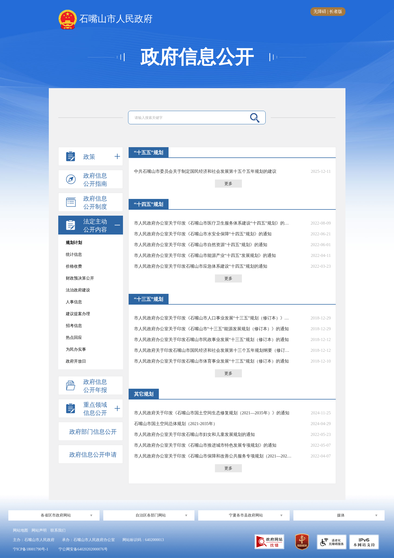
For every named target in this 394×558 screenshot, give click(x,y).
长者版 (335, 11)
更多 (228, 183)
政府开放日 (76, 361)
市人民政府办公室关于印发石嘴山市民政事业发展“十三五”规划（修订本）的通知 (211, 339)
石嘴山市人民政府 (105, 19)
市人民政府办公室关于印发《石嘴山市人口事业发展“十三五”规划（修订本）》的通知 (213, 318)
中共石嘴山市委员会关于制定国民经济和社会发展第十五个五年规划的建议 (205, 171)
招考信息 (74, 325)
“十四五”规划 (148, 204)
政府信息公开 (197, 57)
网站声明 (39, 530)
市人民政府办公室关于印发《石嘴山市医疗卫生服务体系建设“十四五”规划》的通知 (213, 223)
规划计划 (74, 242)
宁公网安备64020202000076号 (83, 549)
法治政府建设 (78, 290)
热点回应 (74, 337)
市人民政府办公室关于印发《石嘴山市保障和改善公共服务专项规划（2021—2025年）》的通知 (213, 456)
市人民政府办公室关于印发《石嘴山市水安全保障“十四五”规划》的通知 (203, 234)
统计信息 (74, 254)
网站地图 (20, 530)
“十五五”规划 (148, 152)
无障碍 (319, 11)
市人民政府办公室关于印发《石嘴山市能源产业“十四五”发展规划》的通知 (205, 255)
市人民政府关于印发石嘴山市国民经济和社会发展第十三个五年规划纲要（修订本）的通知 (213, 350)
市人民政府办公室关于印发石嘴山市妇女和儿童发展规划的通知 (194, 434)
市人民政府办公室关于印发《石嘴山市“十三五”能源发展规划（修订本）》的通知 (211, 328)
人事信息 (74, 302)
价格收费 (74, 266)
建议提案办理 (78, 314)
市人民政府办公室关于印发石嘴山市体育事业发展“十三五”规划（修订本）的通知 (211, 361)
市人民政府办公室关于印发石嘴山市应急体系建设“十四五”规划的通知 (200, 266)
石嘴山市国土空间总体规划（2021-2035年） (175, 423)
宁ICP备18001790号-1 (30, 549)
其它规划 (143, 394)
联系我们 (58, 530)
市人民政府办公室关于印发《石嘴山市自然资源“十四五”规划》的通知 (200, 244)
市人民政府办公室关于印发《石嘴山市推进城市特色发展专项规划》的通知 (205, 445)
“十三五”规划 (148, 299)
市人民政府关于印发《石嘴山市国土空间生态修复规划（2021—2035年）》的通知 (211, 413)
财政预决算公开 (80, 278)
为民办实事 (76, 349)
